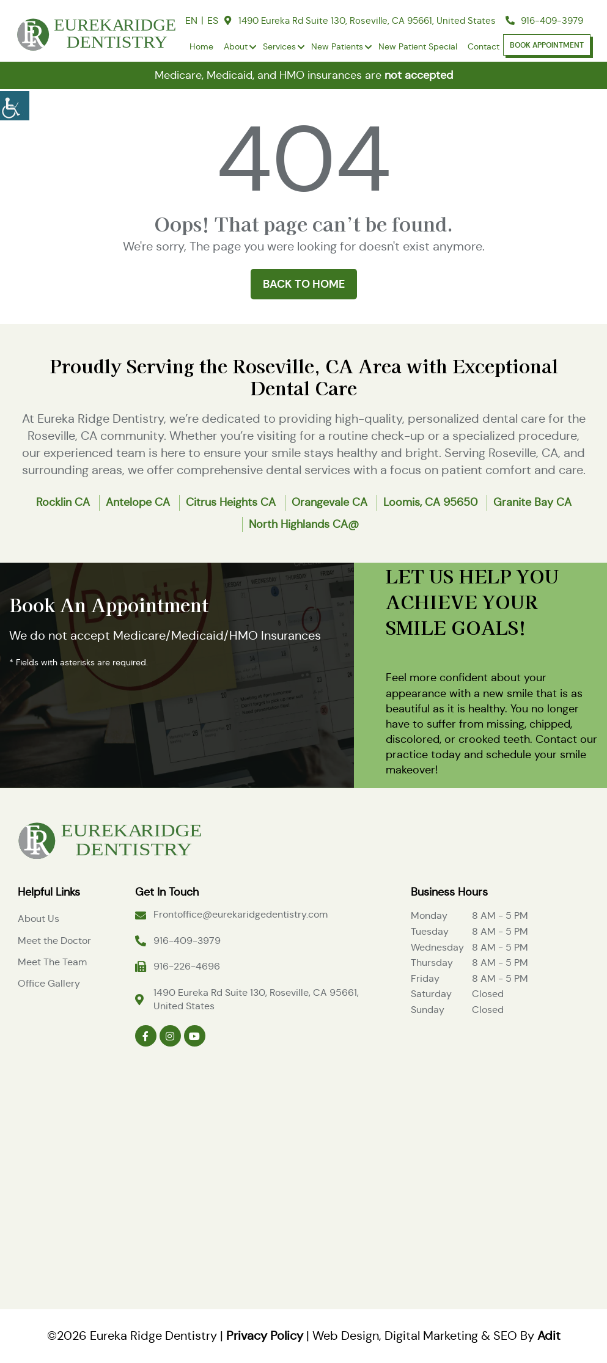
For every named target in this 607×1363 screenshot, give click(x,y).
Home (201, 46)
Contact (483, 46)
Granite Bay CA (532, 502)
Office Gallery (49, 983)
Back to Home (304, 284)
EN (191, 21)
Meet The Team (52, 962)
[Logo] (109, 839)
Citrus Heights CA (231, 502)
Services (279, 46)
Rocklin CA (63, 502)
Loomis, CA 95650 (430, 502)
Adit (549, 1335)
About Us (38, 918)
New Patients (337, 46)
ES (212, 21)
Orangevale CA (329, 502)
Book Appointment (547, 45)
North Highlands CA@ (304, 524)
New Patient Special (417, 46)
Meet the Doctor (54, 940)
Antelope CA (138, 502)
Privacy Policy (264, 1335)
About (236, 46)
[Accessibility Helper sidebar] (14, 104)
